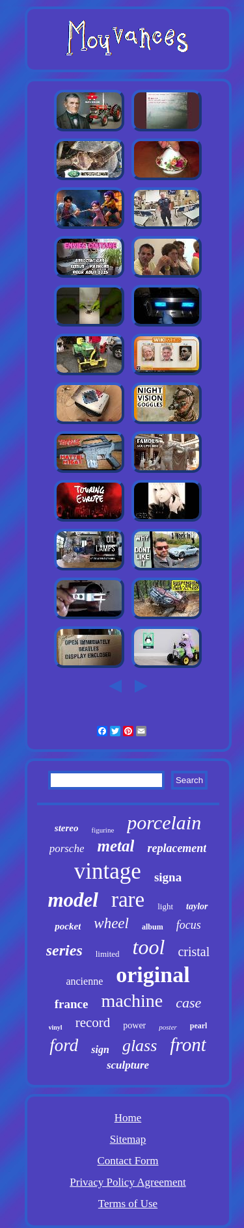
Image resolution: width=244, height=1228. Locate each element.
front (188, 1044)
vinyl (55, 1027)
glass (139, 1045)
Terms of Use (127, 1203)
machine (132, 1001)
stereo (67, 828)
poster (168, 1027)
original (152, 975)
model (72, 899)
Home (128, 1118)
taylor (197, 906)
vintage (107, 871)
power (134, 1025)
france (71, 1004)
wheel (111, 923)
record (93, 1022)
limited (108, 954)
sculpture (128, 1065)
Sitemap (128, 1139)
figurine (102, 830)
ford (63, 1045)
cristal (194, 951)
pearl (199, 1025)
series (64, 950)
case (188, 1002)
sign (100, 1049)
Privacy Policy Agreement (127, 1182)
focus (188, 924)
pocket (68, 926)
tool (149, 947)
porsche (67, 848)
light (165, 906)
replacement (176, 848)
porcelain (164, 822)
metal (115, 846)
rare (127, 899)
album (152, 926)
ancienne (84, 981)
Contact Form (128, 1161)
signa (168, 877)
